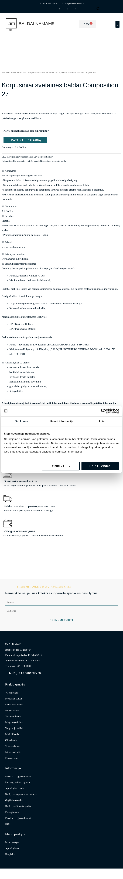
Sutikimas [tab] (21, 421)
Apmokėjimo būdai (14, 788)
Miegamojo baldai (14, 722)
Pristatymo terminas (15, 254)
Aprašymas (10, 170)
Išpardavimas (11, 758)
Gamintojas (11, 206)
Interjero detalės (13, 752)
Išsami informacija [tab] (61, 421)
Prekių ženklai (12, 812)
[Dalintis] (29, 872)
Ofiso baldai (11, 740)
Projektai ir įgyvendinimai (18, 776)
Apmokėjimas (12, 848)
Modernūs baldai (13, 698)
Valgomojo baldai (14, 728)
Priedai (8, 242)
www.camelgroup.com (13, 247)
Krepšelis (10, 854)
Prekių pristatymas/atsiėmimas (20, 263)
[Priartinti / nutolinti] (5, 872)
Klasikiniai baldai (14, 704)
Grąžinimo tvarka (13, 800)
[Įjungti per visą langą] (17, 872)
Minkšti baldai (12, 734)
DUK (8, 824)
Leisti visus (100, 466)
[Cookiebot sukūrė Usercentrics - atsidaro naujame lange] (103, 411)
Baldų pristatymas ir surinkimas (20, 794)
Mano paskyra (12, 842)
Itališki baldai (12, 710)
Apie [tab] (101, 421)
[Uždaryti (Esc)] (41, 872)
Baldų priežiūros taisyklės (18, 806)
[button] (117, 24)
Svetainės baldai (18, 72)
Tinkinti (61, 466)
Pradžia (5, 72)
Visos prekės (11, 692)
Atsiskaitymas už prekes (17, 362)
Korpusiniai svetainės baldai (41, 72)
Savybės (9, 216)
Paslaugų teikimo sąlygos (17, 782)
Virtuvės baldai (12, 746)
